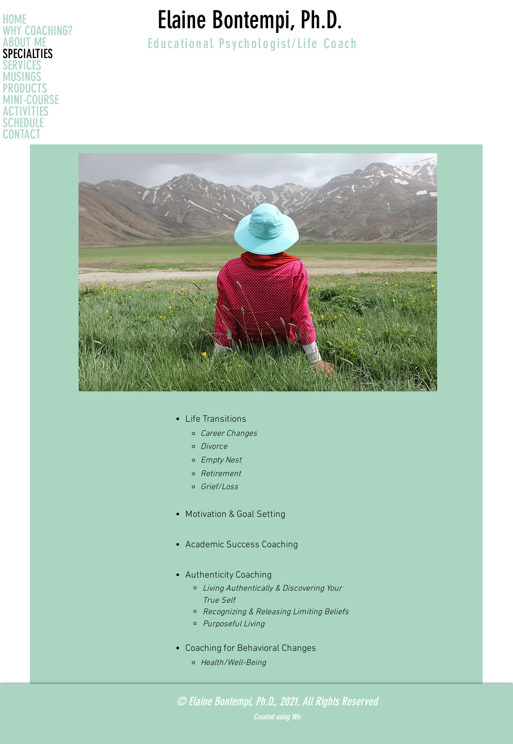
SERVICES (22, 65)
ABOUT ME (24, 42)
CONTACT (22, 134)
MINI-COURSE (31, 100)
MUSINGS (22, 77)
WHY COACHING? (37, 31)
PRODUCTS (25, 88)
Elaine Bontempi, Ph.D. (250, 20)
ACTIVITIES (26, 111)
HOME (14, 19)
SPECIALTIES (28, 54)
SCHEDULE (23, 123)
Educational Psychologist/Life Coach (253, 44)
